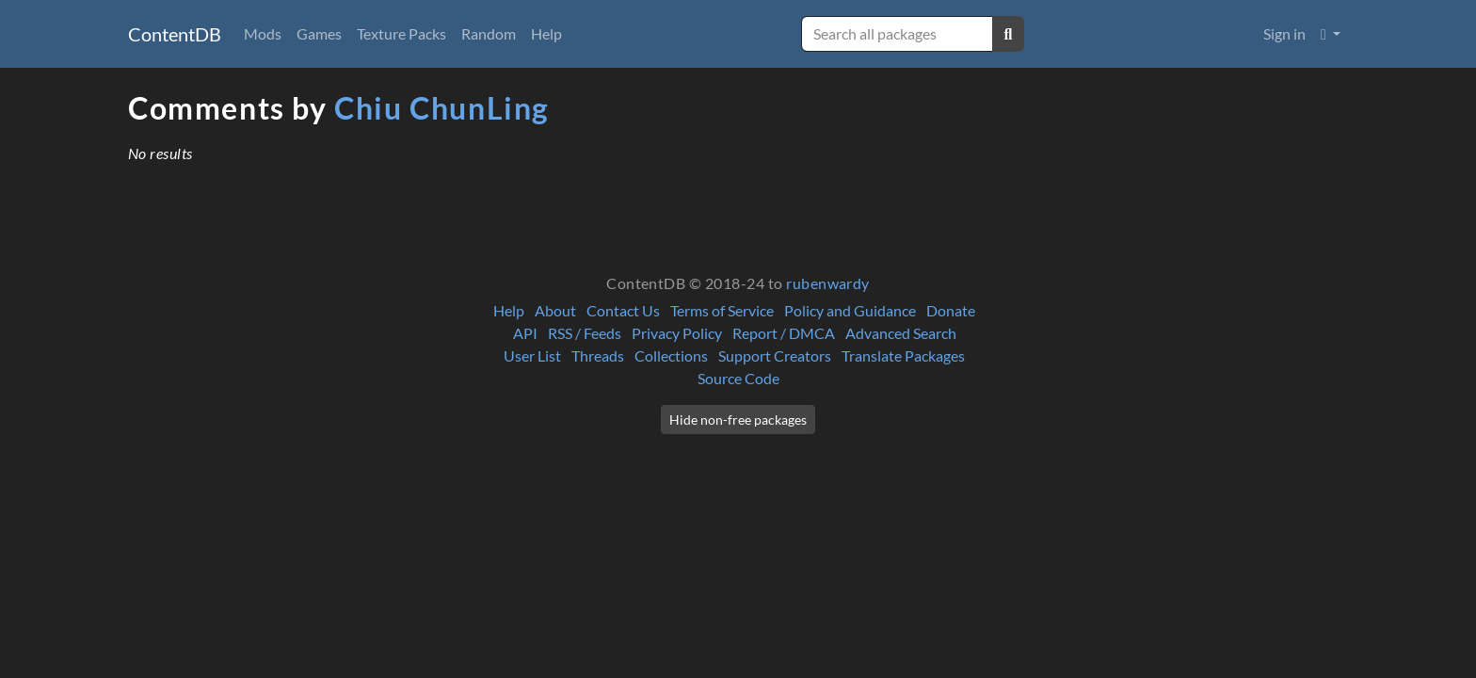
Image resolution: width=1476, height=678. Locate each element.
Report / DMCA (783, 333)
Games (319, 33)
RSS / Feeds (584, 333)
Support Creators (774, 355)
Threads (597, 355)
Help (546, 33)
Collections (671, 355)
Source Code (738, 378)
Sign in (1284, 33)
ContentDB (174, 34)
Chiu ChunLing (442, 107)
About (555, 310)
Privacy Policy (677, 333)
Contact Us (623, 310)
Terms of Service (722, 310)
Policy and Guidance (850, 310)
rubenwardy (828, 283)
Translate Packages (903, 355)
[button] (1330, 34)
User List (532, 355)
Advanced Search (900, 333)
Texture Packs (401, 33)
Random (488, 33)
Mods (262, 33)
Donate (950, 310)
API (525, 333)
